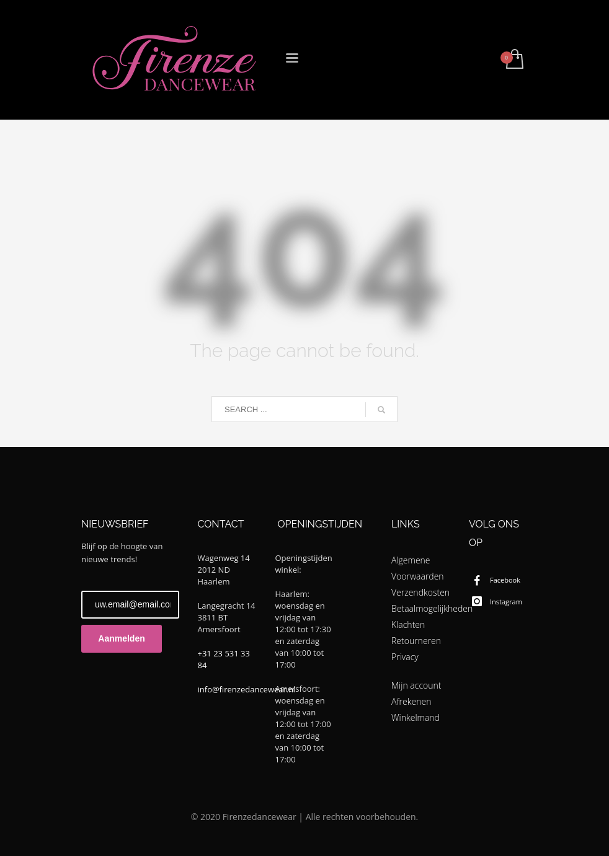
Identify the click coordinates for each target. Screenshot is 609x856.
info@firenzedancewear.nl (247, 689)
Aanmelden (121, 638)
